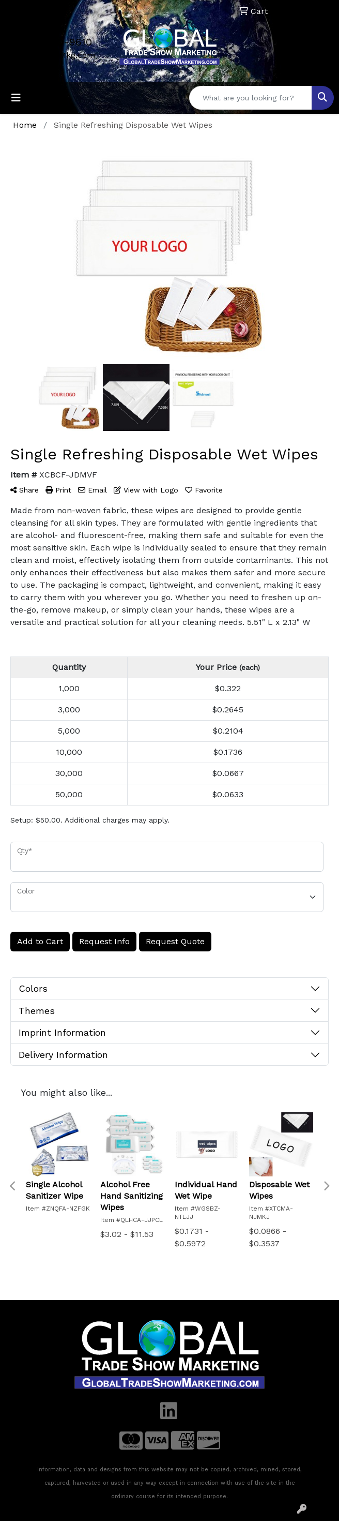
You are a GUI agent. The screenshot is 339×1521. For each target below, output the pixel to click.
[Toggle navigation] (16, 98)
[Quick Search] (250, 98)
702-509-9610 (56, 42)
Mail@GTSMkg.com (56, 55)
